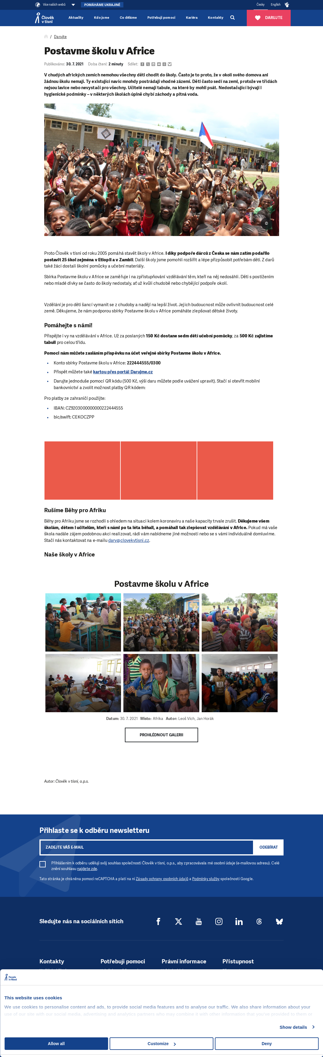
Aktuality (76, 17)
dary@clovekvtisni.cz (128, 540)
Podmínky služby (205, 879)
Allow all (56, 1043)
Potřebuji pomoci (161, 17)
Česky (261, 5)
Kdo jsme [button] (101, 17)
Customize (162, 1043)
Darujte (60, 37)
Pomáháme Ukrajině (102, 5)
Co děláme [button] (128, 17)
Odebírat (269, 847)
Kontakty (216, 17)
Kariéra (192, 17)
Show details (293, 1027)
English (276, 5)
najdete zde (87, 868)
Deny (267, 1043)
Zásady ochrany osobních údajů (162, 879)
